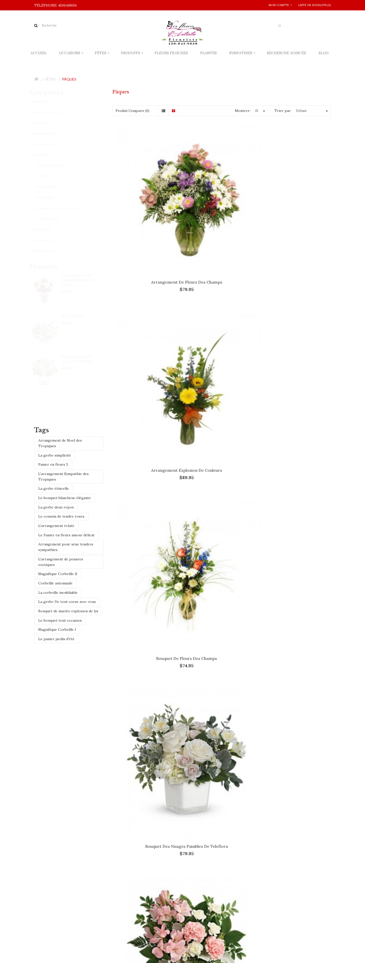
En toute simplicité (221, 530)
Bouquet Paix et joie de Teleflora (82, 358)
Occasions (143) (47, 144)
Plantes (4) (43, 123)
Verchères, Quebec (54, 770)
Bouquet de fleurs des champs (296, 200)
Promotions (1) (47, 240)
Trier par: (283, 110)
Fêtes (50, 79)
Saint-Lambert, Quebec (193, 762)
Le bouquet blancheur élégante (64, 498)
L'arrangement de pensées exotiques (60, 562)
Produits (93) (45, 229)
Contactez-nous (46, 947)
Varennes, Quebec (281, 762)
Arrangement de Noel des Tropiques (60, 443)
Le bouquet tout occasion (60, 620)
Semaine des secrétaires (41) (63, 208)
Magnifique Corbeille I (57, 629)
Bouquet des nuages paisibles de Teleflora (146, 312)
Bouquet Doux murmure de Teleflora (221, 312)
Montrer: (242, 110)
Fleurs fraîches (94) (50, 112)
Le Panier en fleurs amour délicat (66, 535)
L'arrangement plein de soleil (297, 636)
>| (324, 681)
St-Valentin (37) (53, 219)
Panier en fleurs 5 (53, 464)
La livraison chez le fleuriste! (161, 799)
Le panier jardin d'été (56, 639)
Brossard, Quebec (108, 762)
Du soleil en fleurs (146, 530)
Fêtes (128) (43, 155)
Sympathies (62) (48, 133)
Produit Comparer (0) (132, 111)
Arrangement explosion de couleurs (221, 202)
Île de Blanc (77, 315)
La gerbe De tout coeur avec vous (67, 601)
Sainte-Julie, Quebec (239, 762)
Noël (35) (47, 176)
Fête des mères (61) (56, 165)
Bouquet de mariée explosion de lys (68, 611)
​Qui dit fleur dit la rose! (156, 818)
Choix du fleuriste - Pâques (296, 420)
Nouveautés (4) (47, 251)
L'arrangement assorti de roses (146, 636)
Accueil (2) (43, 102)
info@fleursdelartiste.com (64, 824)
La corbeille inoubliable (58, 592)
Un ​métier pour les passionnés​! (163, 838)
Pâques (69, 79)
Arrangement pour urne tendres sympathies (65, 547)
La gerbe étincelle (53, 488)
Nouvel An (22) (52, 187)
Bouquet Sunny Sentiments (221, 420)
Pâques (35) (49, 197)
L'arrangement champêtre (221, 636)
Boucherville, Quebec (66, 762)
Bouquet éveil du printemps (297, 310)
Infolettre (86, 947)
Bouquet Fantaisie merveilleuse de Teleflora (146, 422)
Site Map (69, 947)
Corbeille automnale (55, 583)
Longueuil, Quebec (148, 762)
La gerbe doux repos (56, 507)
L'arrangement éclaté (56, 525)
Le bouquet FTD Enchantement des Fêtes (84, 280)
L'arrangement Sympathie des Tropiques (63, 476)
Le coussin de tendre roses (61, 516)
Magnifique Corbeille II (57, 574)
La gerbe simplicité (54, 455)
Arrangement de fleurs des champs (146, 202)
